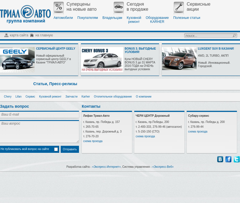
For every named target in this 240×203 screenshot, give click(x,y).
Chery (8, 96)
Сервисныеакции (192, 7)
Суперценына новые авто (75, 7)
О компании (143, 96)
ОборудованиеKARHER (157, 20)
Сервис (30, 96)
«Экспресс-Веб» (163, 166)
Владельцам (112, 18)
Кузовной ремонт (50, 96)
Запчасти (71, 96)
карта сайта (19, 35)
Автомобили (63, 18)
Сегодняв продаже (131, 7)
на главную (44, 35)
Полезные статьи (186, 18)
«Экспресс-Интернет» (106, 166)
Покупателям (87, 18)
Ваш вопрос (39, 131)
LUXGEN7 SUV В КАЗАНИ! (216, 48)
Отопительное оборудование (113, 96)
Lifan (19, 96)
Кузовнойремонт (134, 20)
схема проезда (92, 141)
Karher (86, 96)
